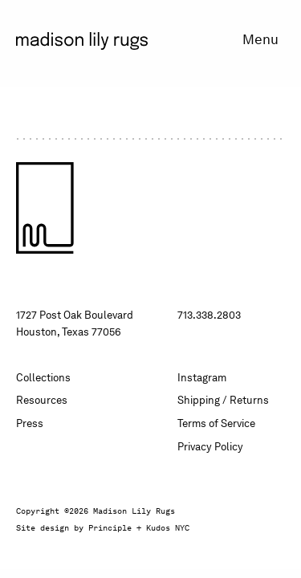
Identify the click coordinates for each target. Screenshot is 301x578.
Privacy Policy (210, 447)
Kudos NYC (167, 527)
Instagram (201, 378)
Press (29, 423)
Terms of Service (216, 423)
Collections (43, 378)
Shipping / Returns (223, 400)
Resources (41, 400)
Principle (110, 527)
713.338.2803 (209, 315)
